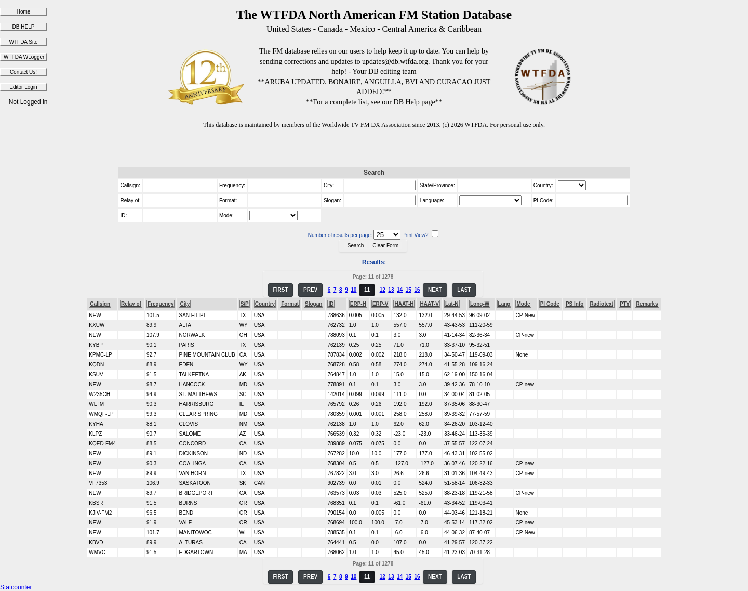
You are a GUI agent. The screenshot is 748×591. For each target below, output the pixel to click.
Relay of (131, 304)
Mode (523, 304)
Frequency (161, 304)
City (185, 304)
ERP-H (358, 304)
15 (408, 290)
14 (400, 290)
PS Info (574, 304)
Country (265, 304)
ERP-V (380, 304)
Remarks (647, 304)
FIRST (280, 290)
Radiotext (601, 304)
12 (382, 290)
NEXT (435, 290)
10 (353, 290)
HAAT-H (403, 304)
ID (330, 304)
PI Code (549, 304)
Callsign (100, 304)
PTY (625, 304)
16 (417, 290)
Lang (504, 304)
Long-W (479, 304)
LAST (464, 290)
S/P (245, 304)
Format (290, 304)
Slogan (313, 304)
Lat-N (452, 304)
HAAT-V (429, 304)
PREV (310, 290)
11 (367, 290)
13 (391, 290)
